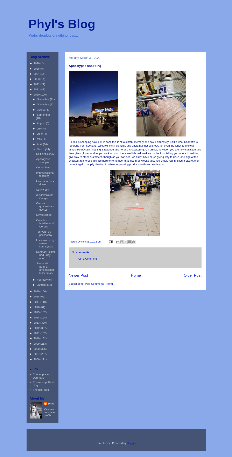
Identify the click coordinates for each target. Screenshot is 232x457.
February (42, 279)
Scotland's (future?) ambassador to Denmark (45, 268)
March (41, 149)
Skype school (44, 214)
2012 (37, 328)
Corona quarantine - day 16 (45, 206)
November (43, 104)
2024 (37, 73)
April (40, 144)
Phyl (51, 403)
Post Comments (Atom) (99, 283)
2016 (37, 307)
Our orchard (43, 167)
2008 (37, 348)
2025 (37, 68)
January (42, 284)
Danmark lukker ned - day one (45, 255)
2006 (37, 359)
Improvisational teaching (45, 174)
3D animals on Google (44, 196)
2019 (37, 291)
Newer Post (78, 275)
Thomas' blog (41, 389)
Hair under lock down (45, 183)
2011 (37, 333)
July (39, 128)
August (41, 123)
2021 (37, 89)
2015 (37, 312)
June (40, 133)
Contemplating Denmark (41, 376)
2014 (37, 317)
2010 (37, 338)
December (43, 99)
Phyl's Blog (62, 24)
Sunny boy (42, 189)
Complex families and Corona (45, 223)
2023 (37, 78)
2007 (37, 354)
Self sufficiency (45, 153)
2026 (37, 63)
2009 (37, 343)
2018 (37, 296)
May (40, 138)
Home (136, 275)
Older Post (193, 275)
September (43, 114)
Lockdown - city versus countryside (45, 243)
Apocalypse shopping (43, 160)
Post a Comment (87, 258)
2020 (37, 94)
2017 (37, 301)
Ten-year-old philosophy (44, 233)
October (42, 109)
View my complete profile (49, 412)
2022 (37, 84)
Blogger (131, 443)
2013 (37, 322)
